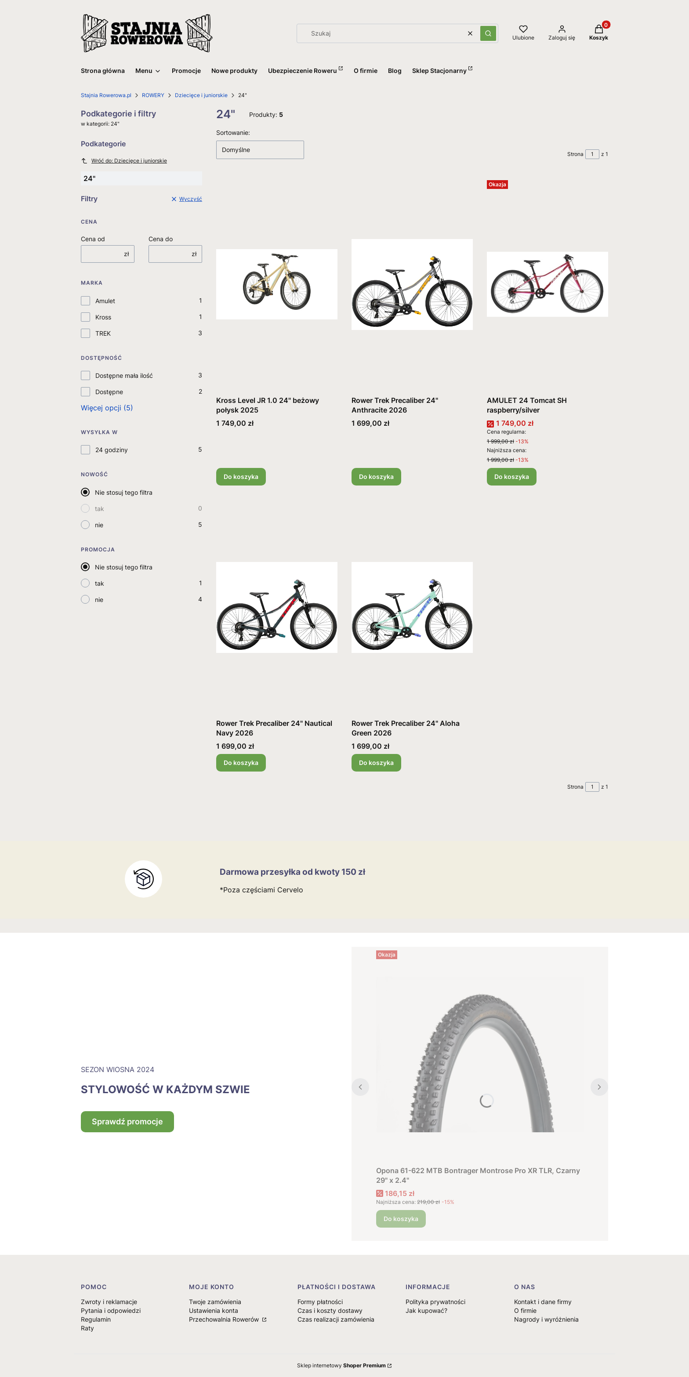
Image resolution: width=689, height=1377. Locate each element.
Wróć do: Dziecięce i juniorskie (124, 160)
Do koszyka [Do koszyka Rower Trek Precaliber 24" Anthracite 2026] (376, 476)
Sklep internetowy (341, 1365)
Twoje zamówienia (215, 1301)
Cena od (93, 239)
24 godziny (111, 449)
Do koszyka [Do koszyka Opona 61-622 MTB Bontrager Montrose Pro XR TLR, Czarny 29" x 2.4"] (401, 1218)
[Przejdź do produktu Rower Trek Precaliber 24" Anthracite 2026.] (412, 284)
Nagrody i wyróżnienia (546, 1319)
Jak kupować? (426, 1310)
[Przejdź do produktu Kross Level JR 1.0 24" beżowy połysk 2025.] (276, 284)
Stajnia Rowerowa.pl (106, 95)
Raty (87, 1328)
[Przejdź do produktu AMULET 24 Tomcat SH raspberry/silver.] (547, 284)
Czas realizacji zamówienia (335, 1319)
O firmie (525, 1310)
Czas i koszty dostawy (330, 1310)
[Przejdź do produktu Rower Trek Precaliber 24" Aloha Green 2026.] (412, 607)
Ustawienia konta (213, 1310)
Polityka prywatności (435, 1301)
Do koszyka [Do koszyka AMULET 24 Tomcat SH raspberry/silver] (511, 476)
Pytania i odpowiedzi (111, 1310)
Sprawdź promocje (127, 1121)
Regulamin (96, 1319)
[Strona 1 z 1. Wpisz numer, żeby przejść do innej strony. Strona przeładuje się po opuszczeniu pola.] (592, 154)
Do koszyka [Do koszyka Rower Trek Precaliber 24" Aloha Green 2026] (376, 762)
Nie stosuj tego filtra (123, 492)
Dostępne (109, 391)
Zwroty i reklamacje (109, 1301)
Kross (103, 317)
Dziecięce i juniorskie (201, 95)
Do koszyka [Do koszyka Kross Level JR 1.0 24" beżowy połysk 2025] (241, 476)
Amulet (105, 300)
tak (99, 508)
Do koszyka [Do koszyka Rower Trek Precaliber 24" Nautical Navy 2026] (241, 762)
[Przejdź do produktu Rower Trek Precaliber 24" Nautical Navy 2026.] (276, 607)
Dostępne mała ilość (124, 375)
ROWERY (153, 95)
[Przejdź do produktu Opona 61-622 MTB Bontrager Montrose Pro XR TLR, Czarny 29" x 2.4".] (480, 1054)
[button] (488, 33)
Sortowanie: (233, 132)
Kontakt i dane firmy (543, 1301)
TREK (103, 333)
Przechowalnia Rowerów (225, 1319)
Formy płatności (320, 1301)
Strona (575, 154)
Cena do (161, 239)
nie (99, 525)
